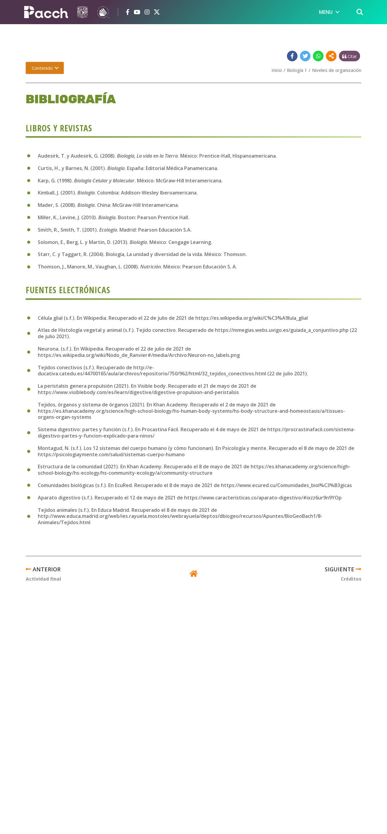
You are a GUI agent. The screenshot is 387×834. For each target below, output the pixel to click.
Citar (349, 56)
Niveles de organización (336, 70)
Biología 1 (297, 70)
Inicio (277, 70)
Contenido (42, 68)
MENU (326, 12)
